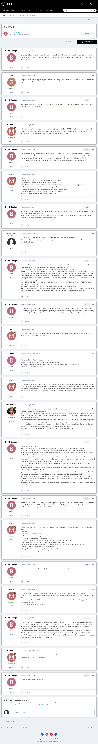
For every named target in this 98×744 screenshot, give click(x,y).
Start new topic (69, 42)
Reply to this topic (87, 42)
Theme (50, 739)
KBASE (23, 10)
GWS (11, 75)
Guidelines (20, 15)
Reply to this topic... (19, 712)
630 (11, 92)
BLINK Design (15, 32)
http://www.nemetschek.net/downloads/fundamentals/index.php (41, 362)
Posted (28, 51)
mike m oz (11, 125)
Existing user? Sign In (78, 4)
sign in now (45, 703)
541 (11, 370)
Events (12, 15)
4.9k (11, 141)
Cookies (57, 739)
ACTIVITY (15, 10)
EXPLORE (6, 11)
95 (11, 67)
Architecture (25, 34)
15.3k (11, 421)
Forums (4, 15)
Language (41, 739)
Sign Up (92, 4)
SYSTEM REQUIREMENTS (36, 10)
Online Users (31, 15)
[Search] (73, 10)
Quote (27, 67)
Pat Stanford (11, 405)
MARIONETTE (51, 10)
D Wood (11, 354)
